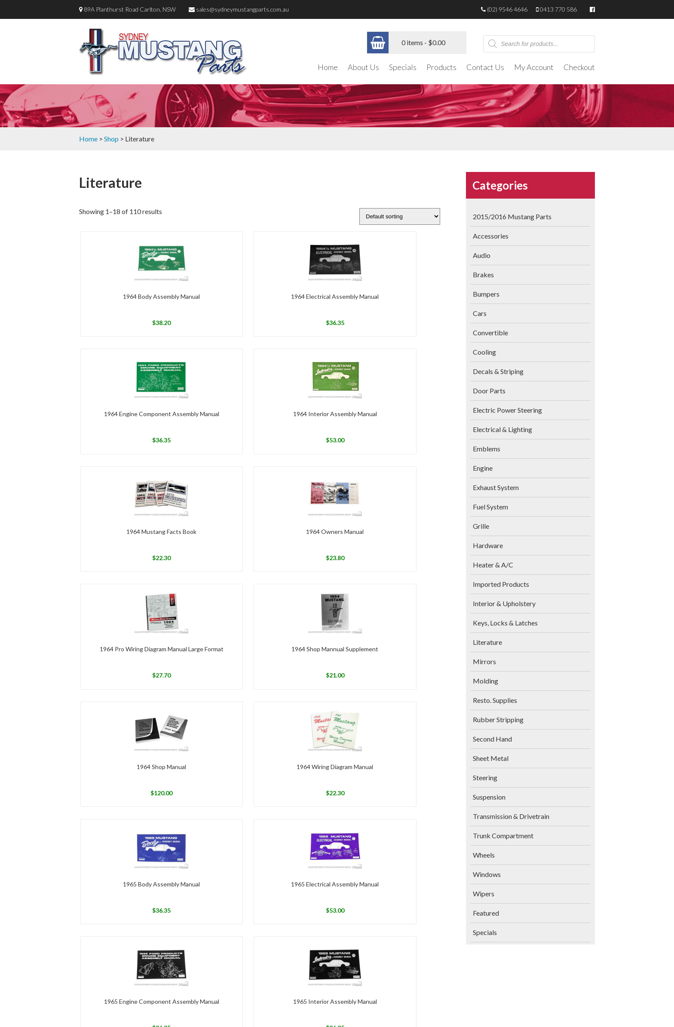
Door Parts (489, 390)
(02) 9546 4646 (507, 9)
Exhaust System (496, 487)
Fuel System (490, 507)
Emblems (486, 449)
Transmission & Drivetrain (511, 816)
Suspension (489, 797)
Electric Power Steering (507, 410)
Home (328, 67)
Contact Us (485, 67)
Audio (481, 255)
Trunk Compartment (503, 835)
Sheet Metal (491, 758)
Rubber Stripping (498, 719)
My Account (534, 67)
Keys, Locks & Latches (505, 623)
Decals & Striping (498, 371)
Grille (481, 526)
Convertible (490, 332)
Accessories (491, 236)
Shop (111, 139)
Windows (487, 874)
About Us (363, 67)
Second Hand (492, 739)
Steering (485, 777)
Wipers (483, 893)
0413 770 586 (558, 9)
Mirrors (484, 661)
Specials (403, 67)
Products (441, 67)
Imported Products (501, 584)
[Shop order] (399, 216)
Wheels (484, 855)
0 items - (423, 42)
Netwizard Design (574, 1011)
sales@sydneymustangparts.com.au (242, 9)
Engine (483, 468)
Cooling (484, 352)
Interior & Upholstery (504, 603)
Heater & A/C (493, 565)
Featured (486, 913)
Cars (480, 313)
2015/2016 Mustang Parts (512, 216)
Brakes (483, 274)
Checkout (579, 67)
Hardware (488, 545)
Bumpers (486, 294)
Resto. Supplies (495, 700)
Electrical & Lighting (502, 429)
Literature (487, 642)
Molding (485, 681)
